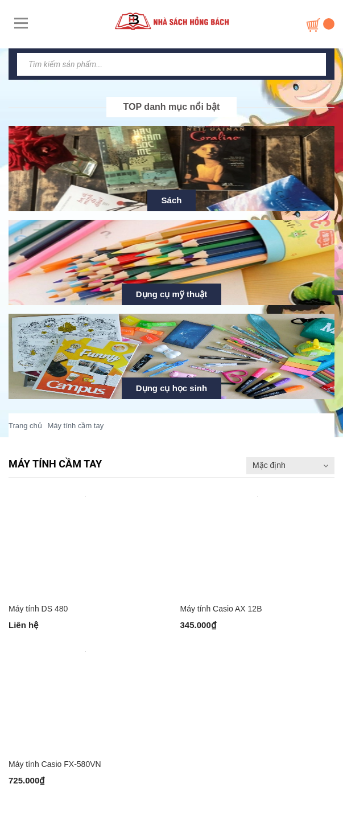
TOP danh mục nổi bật (171, 107)
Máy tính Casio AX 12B (221, 608)
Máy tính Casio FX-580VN (55, 764)
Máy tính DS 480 (38, 608)
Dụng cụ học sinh (171, 388)
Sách (172, 200)
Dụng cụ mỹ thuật (172, 294)
